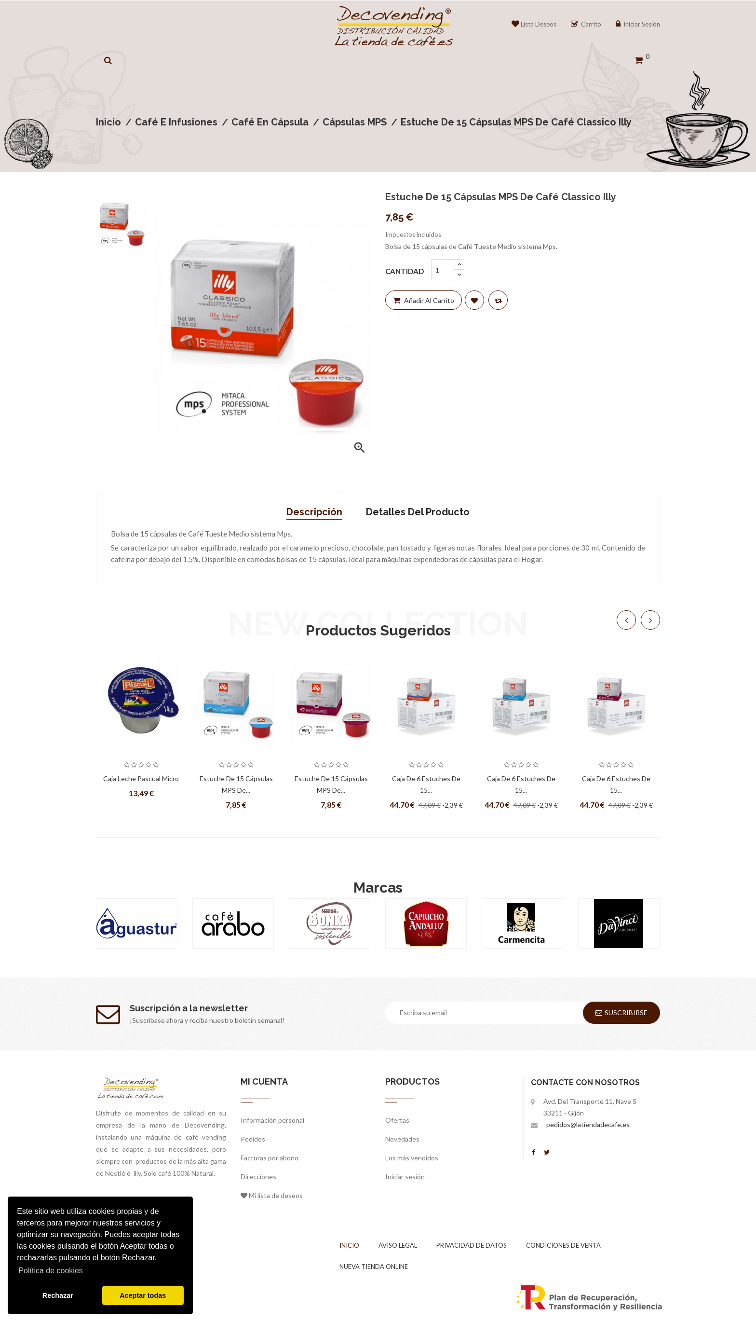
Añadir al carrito (423, 300)
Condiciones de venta (563, 1245)
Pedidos (253, 1139)
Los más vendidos (411, 1158)
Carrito (586, 24)
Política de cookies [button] (50, 1271)
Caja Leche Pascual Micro (141, 778)
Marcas (378, 887)
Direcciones (258, 1176)
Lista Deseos (534, 24)
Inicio (349, 1245)
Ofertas (397, 1120)
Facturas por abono (269, 1158)
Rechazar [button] (57, 1295)
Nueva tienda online (373, 1266)
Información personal (272, 1120)
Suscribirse (621, 1012)
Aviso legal (397, 1245)
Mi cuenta (264, 1081)
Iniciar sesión (405, 1176)
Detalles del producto (418, 512)
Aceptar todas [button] (143, 1295)
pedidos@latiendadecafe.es (588, 1124)
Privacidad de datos (471, 1245)
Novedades (402, 1139)
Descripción (314, 512)
